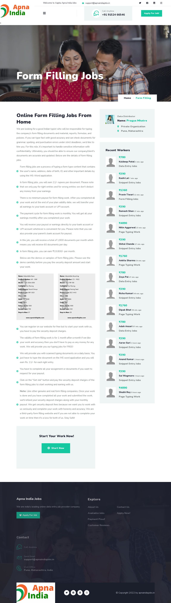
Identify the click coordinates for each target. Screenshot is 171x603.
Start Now (56, 448)
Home (127, 98)
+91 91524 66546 (113, 14)
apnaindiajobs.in (147, 592)
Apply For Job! (151, 13)
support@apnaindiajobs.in (97, 3)
